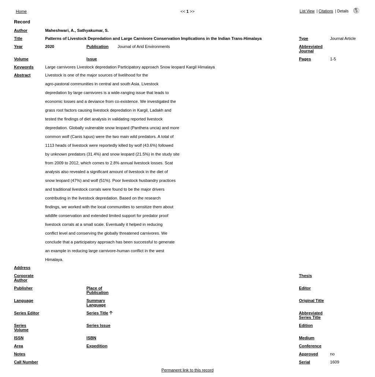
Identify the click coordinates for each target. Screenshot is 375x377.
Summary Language (96, 302)
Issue (91, 59)
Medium (306, 338)
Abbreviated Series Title (311, 315)
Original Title (311, 300)
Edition (306, 325)
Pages (305, 59)
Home (21, 11)
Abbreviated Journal (311, 48)
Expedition (96, 346)
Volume (21, 59)
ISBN (91, 338)
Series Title (97, 313)
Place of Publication (97, 290)
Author (20, 30)
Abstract (22, 75)
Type (303, 38)
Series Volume (21, 327)
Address (22, 267)
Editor (305, 288)
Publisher (23, 288)
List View (307, 11)
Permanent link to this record (187, 370)
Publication (97, 46)
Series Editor (26, 313)
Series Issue (98, 325)
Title (18, 38)
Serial (304, 362)
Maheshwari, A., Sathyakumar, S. (77, 30)
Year (18, 46)
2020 (49, 46)
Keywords (23, 67)
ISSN (18, 338)
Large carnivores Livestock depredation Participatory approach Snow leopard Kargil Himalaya (130, 67)
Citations (326, 11)
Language (23, 300)
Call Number (26, 362)
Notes (19, 354)
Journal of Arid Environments (144, 46)
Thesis (305, 275)
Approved (308, 354)
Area (18, 346)
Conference (310, 346)
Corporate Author (23, 277)
